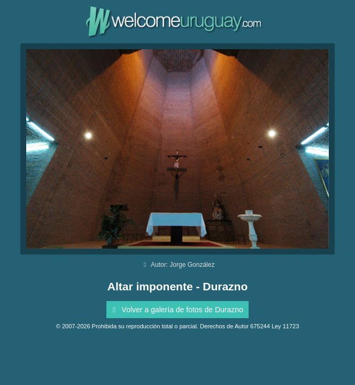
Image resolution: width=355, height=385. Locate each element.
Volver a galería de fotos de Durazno (176, 309)
